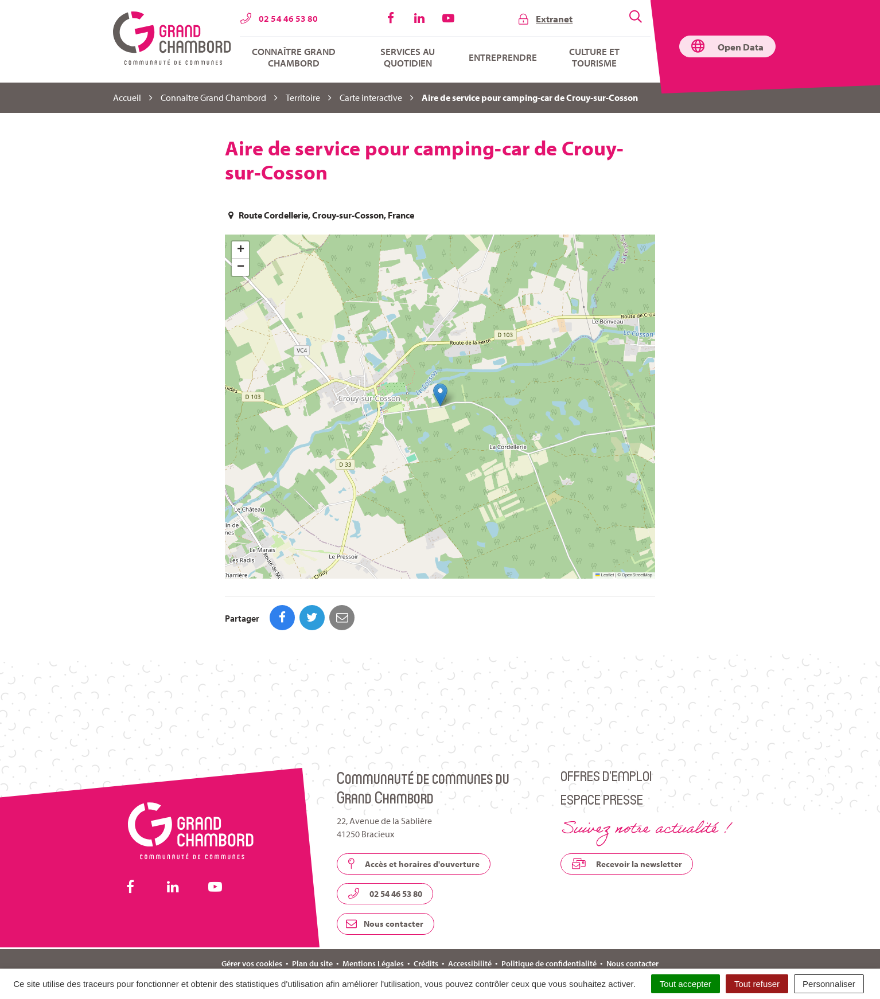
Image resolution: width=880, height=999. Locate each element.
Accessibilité (470, 912)
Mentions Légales (373, 912)
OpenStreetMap (637, 574)
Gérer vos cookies (251, 912)
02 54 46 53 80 (385, 842)
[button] (440, 395)
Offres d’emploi (606, 724)
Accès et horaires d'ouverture (414, 812)
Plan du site (312, 912)
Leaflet (604, 574)
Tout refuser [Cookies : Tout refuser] (757, 984)
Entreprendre (503, 57)
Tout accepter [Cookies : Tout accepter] (685, 984)
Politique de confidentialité (549, 912)
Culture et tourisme (594, 57)
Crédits (426, 912)
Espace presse (601, 748)
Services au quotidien (407, 57)
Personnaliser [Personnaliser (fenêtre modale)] (829, 984)
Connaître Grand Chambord (294, 57)
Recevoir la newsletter (626, 812)
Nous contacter (384, 872)
